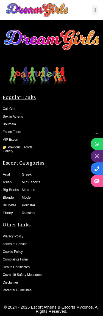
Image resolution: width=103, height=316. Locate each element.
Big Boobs (11, 190)
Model (26, 197)
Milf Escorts (31, 182)
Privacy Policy (13, 236)
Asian (7, 182)
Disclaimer (10, 282)
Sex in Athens (13, 116)
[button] (95, 10)
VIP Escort (10, 140)
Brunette (9, 205)
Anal (6, 174)
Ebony (8, 213)
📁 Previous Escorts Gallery (17, 149)
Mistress (28, 190)
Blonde (8, 197)
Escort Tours (12, 132)
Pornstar (28, 205)
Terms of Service (15, 244)
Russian (28, 213)
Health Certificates (16, 267)
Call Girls (9, 109)
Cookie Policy (13, 252)
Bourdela (9, 124)
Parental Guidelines (17, 290)
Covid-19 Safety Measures (22, 275)
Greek (26, 174)
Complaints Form (15, 259)
